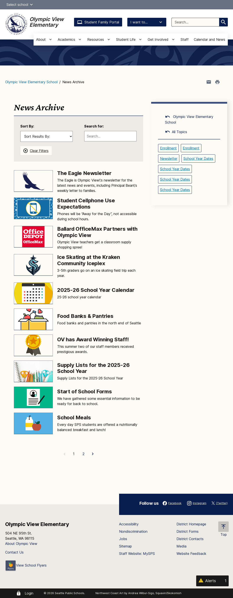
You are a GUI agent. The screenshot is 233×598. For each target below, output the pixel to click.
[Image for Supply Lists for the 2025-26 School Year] (33, 371)
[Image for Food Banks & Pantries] (33, 319)
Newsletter (168, 158)
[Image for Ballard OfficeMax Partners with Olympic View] (33, 237)
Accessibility (129, 524)
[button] (31, 4)
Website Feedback (191, 553)
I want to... (146, 22)
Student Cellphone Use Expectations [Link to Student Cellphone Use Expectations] (86, 203)
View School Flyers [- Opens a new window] (26, 565)
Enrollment (168, 148)
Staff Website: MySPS (137, 553)
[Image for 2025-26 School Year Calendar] (33, 293)
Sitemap (125, 546)
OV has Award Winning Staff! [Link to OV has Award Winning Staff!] (93, 339)
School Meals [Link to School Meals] (74, 417)
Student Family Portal (98, 22)
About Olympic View (21, 543)
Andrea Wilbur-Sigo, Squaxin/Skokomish (154, 593)
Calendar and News (209, 39)
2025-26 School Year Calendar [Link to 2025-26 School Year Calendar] (95, 290)
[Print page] (217, 82)
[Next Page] (93, 453)
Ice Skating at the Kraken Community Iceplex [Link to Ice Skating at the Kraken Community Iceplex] (88, 260)
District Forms (187, 531)
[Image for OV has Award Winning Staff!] (33, 345)
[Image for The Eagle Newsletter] (33, 181)
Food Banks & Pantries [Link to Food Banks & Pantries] (85, 316)
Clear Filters (39, 151)
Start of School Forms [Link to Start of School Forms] (84, 391)
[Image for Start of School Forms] (33, 397)
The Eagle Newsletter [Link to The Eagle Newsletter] (84, 173)
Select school (20, 4)
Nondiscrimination (133, 531)
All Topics (176, 131)
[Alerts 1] (212, 580)
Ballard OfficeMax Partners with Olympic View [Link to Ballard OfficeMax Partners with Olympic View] (97, 232)
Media (181, 546)
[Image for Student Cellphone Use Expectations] (33, 208)
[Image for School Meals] (33, 423)
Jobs (123, 539)
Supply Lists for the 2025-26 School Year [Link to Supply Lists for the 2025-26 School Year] (93, 368)
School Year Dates (198, 158)
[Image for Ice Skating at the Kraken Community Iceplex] (33, 265)
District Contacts (190, 539)
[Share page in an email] (208, 82)
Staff (185, 39)
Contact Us (14, 552)
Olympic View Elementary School (31, 82)
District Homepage (191, 524)
